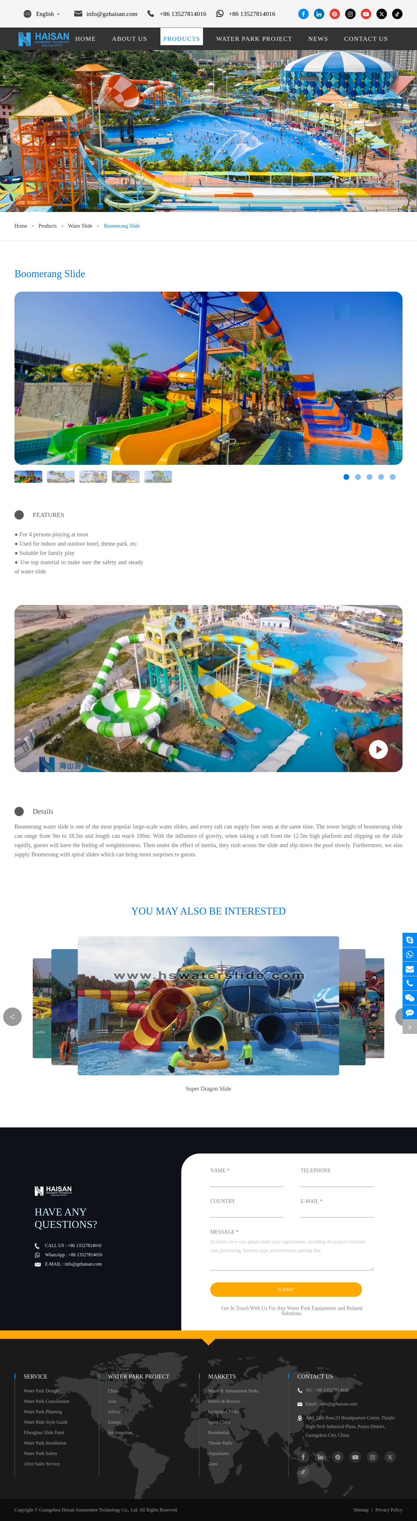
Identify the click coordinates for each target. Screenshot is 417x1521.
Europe (114, 1422)
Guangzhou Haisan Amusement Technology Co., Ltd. (88, 1509)
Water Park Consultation (46, 1401)
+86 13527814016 (176, 14)
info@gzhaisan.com (106, 14)
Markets (222, 1376)
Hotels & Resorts (224, 1401)
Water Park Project (139, 1376)
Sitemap (361, 1509)
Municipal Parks (223, 1411)
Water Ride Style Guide (46, 1422)
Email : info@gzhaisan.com (327, 1404)
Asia (112, 1401)
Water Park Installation (45, 1442)
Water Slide (80, 226)
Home (20, 226)
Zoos (212, 1463)
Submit (286, 1289)
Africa (114, 1411)
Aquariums (218, 1453)
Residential (218, 1432)
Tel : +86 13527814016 (323, 1390)
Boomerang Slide (122, 226)
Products (48, 226)
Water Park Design (41, 1390)
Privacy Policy (389, 1509)
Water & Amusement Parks (233, 1390)
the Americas (120, 1432)
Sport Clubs (219, 1422)
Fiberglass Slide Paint (44, 1432)
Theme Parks (220, 1442)
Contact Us (315, 1376)
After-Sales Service (42, 1463)
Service (35, 1376)
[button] (346, 477)
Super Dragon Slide (208, 1088)
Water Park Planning (43, 1411)
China (113, 1390)
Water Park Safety (40, 1453)
